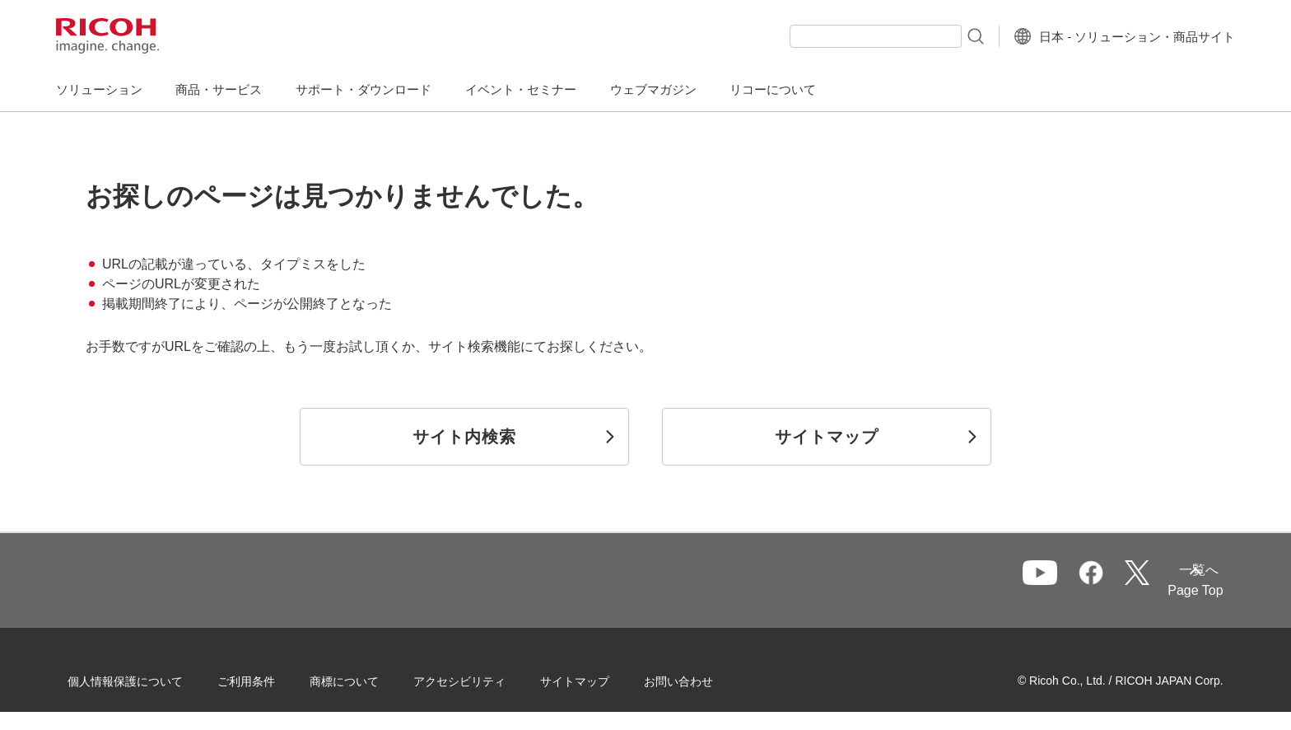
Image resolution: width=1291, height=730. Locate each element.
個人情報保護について (151, 679)
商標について (370, 679)
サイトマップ (601, 679)
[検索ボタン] (936, 35)
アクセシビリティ (486, 679)
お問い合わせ (704, 679)
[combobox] (838, 36)
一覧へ (1109, 581)
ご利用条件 (272, 679)
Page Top (1169, 590)
